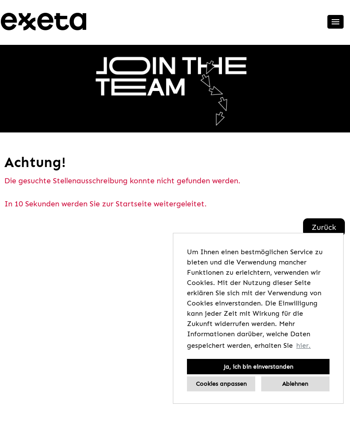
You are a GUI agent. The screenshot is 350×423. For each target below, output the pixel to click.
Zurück (324, 227)
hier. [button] (303, 345)
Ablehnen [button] (295, 384)
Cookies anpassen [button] (221, 384)
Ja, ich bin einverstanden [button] (258, 366)
